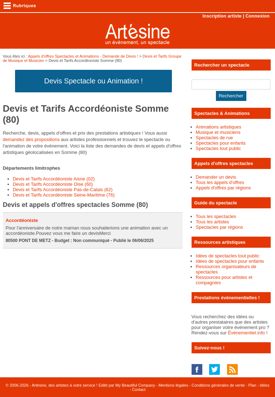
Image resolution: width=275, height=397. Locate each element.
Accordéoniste (22, 220)
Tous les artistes (212, 221)
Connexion (257, 16)
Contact (138, 389)
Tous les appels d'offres (220, 182)
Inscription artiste (222, 16)
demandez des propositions (31, 139)
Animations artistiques (218, 127)
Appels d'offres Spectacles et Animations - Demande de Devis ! (83, 56)
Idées (264, 385)
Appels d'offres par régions (223, 187)
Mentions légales (173, 385)
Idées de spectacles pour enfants (230, 261)
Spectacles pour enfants (221, 143)
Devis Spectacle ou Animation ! (93, 81)
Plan (252, 385)
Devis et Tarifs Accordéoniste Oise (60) (53, 184)
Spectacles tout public (218, 148)
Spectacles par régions (219, 227)
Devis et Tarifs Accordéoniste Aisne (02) (54, 178)
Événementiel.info (246, 332)
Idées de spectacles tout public (228, 255)
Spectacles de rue (214, 137)
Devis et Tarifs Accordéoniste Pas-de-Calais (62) (63, 189)
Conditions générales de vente (218, 385)
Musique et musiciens (218, 132)
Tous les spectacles (216, 216)
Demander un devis (216, 177)
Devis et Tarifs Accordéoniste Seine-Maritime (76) (64, 195)
